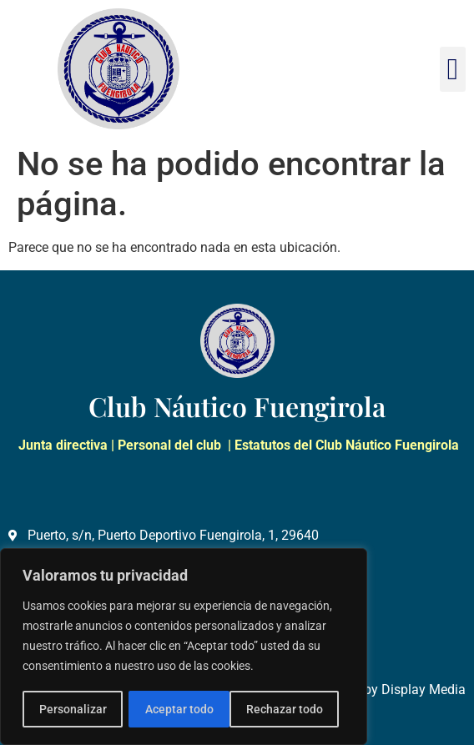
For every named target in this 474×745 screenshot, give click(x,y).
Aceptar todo (294, 709)
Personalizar (72, 709)
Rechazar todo (182, 709)
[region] (183, 647)
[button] (453, 69)
